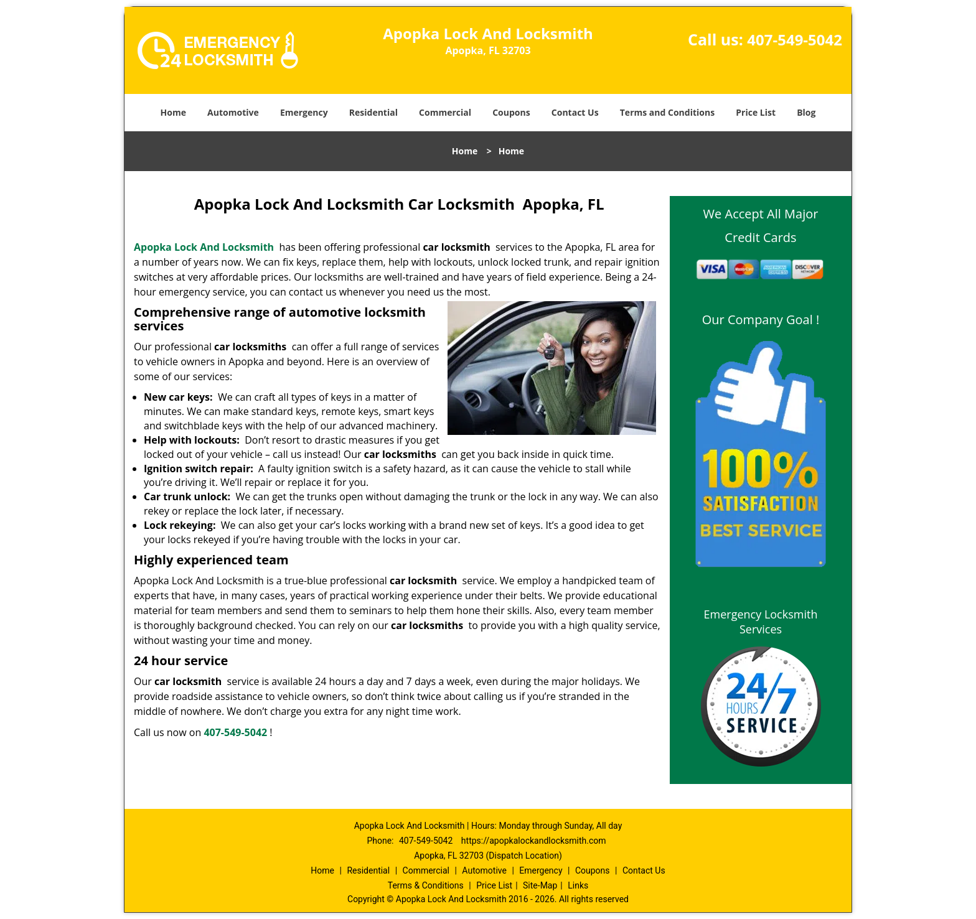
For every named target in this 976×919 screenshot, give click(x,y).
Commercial (445, 112)
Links (578, 885)
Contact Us (575, 112)
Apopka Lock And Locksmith (204, 247)
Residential (373, 112)
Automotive (233, 112)
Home (173, 112)
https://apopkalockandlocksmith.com (533, 841)
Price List (756, 112)
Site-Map (540, 885)
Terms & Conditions (426, 885)
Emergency (304, 112)
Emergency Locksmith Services (761, 622)
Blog (806, 112)
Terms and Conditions (667, 112)
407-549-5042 (794, 39)
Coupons (511, 112)
